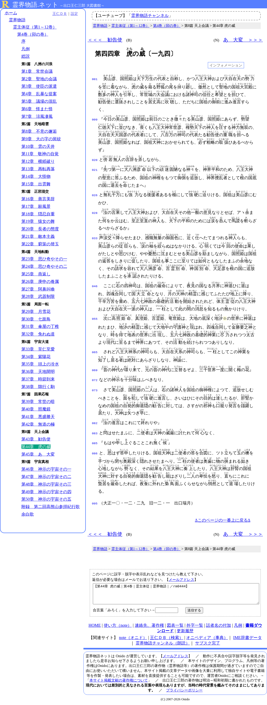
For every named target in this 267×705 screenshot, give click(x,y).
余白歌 (27, 519)
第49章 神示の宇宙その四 (46, 492)
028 (95, 211)
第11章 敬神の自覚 (40, 154)
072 (95, 378)
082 (95, 421)
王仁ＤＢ (57, 13)
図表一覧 (175, 625)
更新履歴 (185, 630)
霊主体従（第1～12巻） (35, 27)
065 (95, 351)
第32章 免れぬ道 (38, 334)
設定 (72, 13)
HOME (94, 625)
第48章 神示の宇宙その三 (46, 484)
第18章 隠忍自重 (38, 214)
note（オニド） (133, 637)
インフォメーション (225, 65)
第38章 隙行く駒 (38, 386)
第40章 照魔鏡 (36, 409)
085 (95, 440)
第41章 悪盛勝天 (38, 416)
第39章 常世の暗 (38, 402)
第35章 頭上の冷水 (40, 364)
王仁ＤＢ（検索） (166, 637)
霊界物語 (17, 20)
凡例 (25, 49)
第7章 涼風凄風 (37, 116)
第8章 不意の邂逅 (39, 131)
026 (95, 194)
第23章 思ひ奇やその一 (44, 259)
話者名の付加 (218, 625)
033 (95, 237)
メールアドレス (181, 575)
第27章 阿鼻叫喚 (38, 289)
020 (95, 160)
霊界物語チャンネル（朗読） (163, 643)
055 (95, 317)
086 (95, 449)
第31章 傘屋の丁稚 (40, 326)
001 (95, 79)
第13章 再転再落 (38, 169)
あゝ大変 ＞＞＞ (243, 40)
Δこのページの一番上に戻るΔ (222, 516)
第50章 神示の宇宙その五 (46, 499)
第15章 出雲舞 (36, 184)
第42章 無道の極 (38, 424)
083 (95, 430)
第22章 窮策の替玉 (40, 244)
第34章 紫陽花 (36, 356)
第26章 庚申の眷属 (40, 281)
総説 (25, 56)
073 (95, 388)
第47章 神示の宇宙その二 (46, 476)
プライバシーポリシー (184, 690)
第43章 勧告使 (36, 439)
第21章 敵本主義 (38, 236)
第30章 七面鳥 (36, 319)
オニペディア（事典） (207, 637)
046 (95, 285)
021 (95, 169)
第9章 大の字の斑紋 (41, 139)
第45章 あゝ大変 (38, 454)
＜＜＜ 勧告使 (105, 40)
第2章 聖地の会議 (39, 79)
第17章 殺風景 (36, 206)
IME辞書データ (247, 637)
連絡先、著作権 (149, 625)
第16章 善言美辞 (38, 199)
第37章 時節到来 (38, 379)
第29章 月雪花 (36, 311)
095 (95, 499)
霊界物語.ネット (35, 4)
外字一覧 (194, 625)
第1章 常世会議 (37, 71)
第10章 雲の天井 (38, 146)
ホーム (11, 13)
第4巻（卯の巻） (32, 34)
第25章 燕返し (36, 274)
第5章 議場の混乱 (39, 101)
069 (95, 369)
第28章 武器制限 (38, 296)
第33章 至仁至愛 (38, 349)
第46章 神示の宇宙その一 (46, 469)
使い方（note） (118, 625)
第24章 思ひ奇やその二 (44, 266)
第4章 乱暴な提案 (39, 94)
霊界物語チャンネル (150, 15)
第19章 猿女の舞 (38, 221)
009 (95, 119)
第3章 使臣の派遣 (39, 86)
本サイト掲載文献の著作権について (118, 680)
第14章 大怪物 (36, 176)
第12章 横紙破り (38, 161)
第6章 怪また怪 (37, 109)
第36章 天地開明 (38, 372)
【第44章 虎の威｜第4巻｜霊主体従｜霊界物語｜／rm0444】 (176, 591)
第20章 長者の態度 (40, 229)
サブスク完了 (207, 643)
